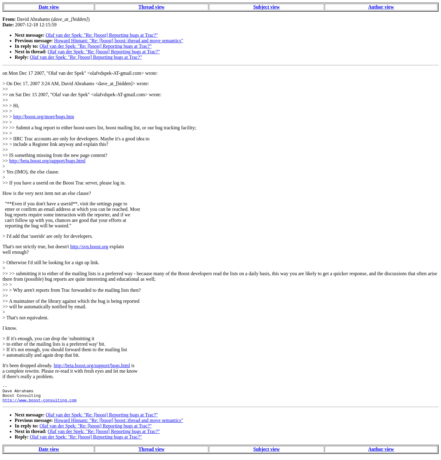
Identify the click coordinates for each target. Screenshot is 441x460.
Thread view (151, 7)
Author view (381, 7)
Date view (49, 7)
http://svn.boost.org (89, 246)
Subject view (266, 7)
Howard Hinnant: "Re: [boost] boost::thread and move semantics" (118, 40)
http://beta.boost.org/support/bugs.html (47, 160)
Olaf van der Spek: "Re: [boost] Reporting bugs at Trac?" (102, 35)
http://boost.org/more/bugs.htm (43, 116)
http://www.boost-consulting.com (39, 403)
